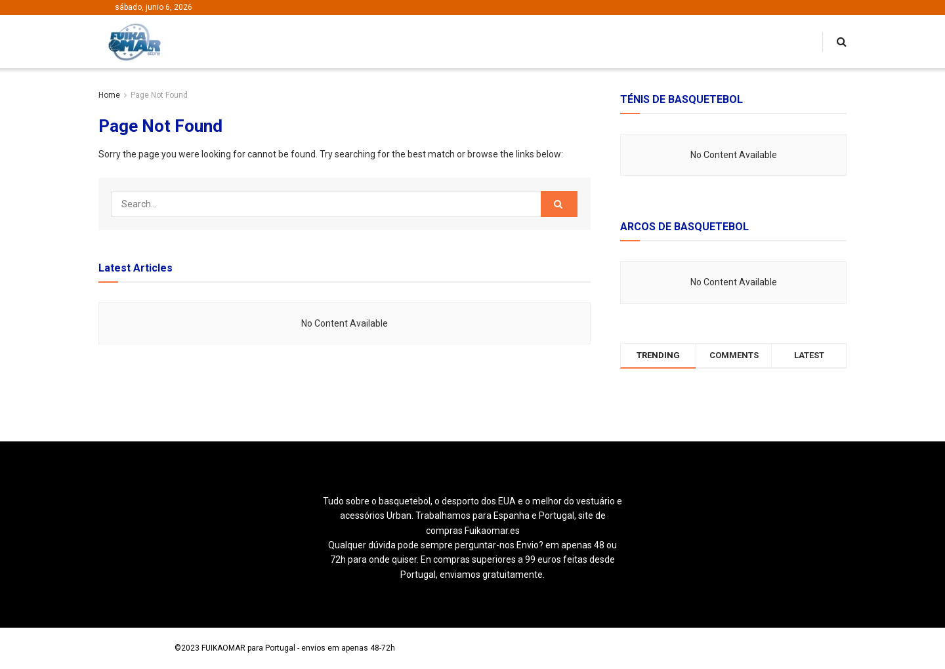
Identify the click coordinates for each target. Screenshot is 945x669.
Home (109, 95)
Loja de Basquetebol (135, 648)
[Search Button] (559, 204)
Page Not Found (159, 95)
